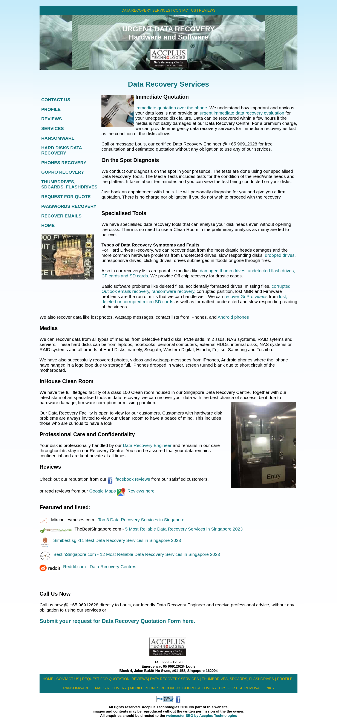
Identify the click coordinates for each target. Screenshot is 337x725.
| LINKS (268, 688)
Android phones (233, 317)
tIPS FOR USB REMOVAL (239, 688)
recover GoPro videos (246, 296)
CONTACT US (55, 99)
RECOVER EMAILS (61, 215)
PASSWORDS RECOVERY (69, 206)
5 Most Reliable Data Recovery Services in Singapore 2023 (184, 528)
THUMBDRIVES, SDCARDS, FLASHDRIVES (69, 184)
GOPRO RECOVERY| (199, 688)
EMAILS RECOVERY (110, 688)
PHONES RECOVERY (63, 162)
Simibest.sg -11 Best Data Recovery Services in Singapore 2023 (110, 540)
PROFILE (51, 109)
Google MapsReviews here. (122, 490)
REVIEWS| (140, 679)
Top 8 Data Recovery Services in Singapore (141, 519)
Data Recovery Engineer (148, 445)
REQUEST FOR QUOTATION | (106, 679)
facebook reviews (129, 479)
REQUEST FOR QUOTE (66, 196)
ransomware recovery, (172, 291)
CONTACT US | (185, 10)
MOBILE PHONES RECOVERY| (155, 688)
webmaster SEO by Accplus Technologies (201, 716)
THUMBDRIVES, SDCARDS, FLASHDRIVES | (239, 679)
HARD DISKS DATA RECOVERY (61, 150)
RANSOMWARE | (77, 688)
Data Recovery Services (168, 84)
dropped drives (280, 255)
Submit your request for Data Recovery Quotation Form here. (117, 621)
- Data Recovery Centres (111, 566)
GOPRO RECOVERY (62, 172)
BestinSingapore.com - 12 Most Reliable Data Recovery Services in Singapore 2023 (130, 554)
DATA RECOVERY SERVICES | (147, 10)
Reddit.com (75, 566)
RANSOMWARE (58, 138)
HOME (48, 225)
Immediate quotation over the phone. (171, 107)
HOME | (49, 679)
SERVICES (52, 128)
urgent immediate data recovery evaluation (242, 112)
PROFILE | (285, 679)
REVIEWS (206, 10)
